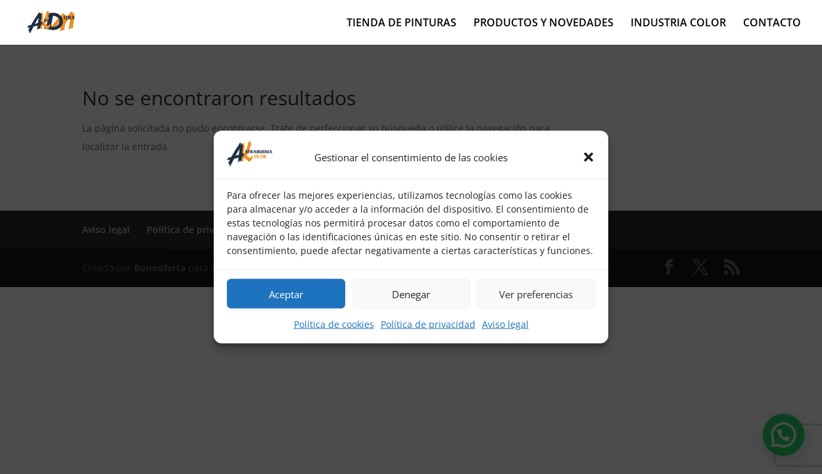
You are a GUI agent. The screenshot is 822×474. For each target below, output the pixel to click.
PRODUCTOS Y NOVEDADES (543, 24)
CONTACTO (772, 24)
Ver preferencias (536, 293)
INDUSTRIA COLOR (678, 24)
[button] (588, 156)
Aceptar (286, 293)
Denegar (411, 293)
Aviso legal (505, 324)
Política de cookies (334, 324)
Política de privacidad (428, 324)
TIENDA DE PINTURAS (401, 24)
